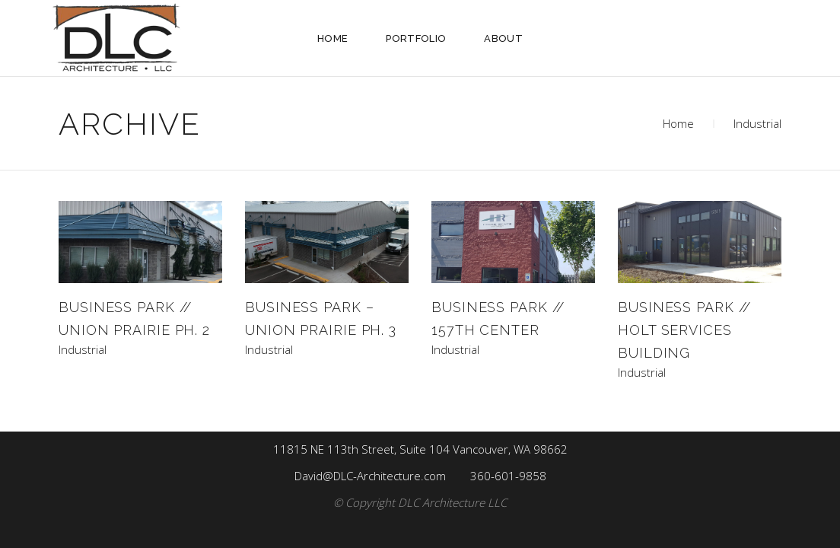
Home (678, 123)
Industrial (83, 349)
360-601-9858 (508, 475)
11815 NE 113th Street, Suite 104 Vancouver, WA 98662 (420, 449)
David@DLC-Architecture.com (370, 475)
